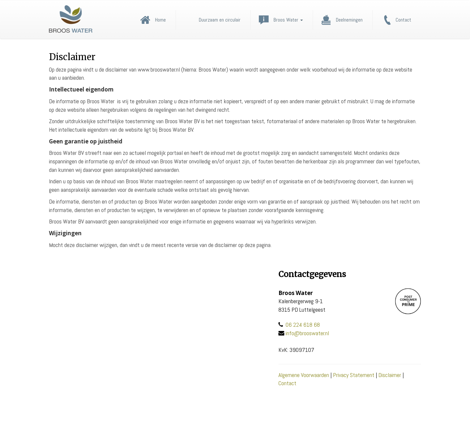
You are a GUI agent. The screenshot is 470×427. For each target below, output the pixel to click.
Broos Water (288, 20)
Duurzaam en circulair (220, 20)
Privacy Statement (353, 375)
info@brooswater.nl (307, 333)
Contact (403, 20)
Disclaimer (389, 375)
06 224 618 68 (303, 324)
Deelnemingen (349, 20)
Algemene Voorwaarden (303, 375)
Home (160, 20)
